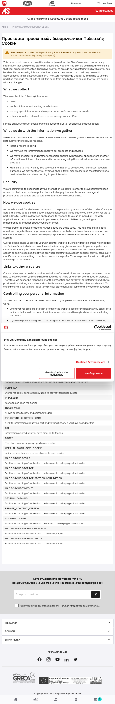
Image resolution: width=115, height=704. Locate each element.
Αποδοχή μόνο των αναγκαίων (56, 373)
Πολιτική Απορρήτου (71, 605)
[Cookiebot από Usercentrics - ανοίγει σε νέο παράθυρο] (96, 327)
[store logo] (7, 11)
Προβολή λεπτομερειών (90, 362)
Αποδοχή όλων (93, 373)
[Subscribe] (95, 594)
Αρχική (6, 26)
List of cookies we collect (76, 123)
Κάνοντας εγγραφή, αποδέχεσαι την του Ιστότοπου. (60, 605)
